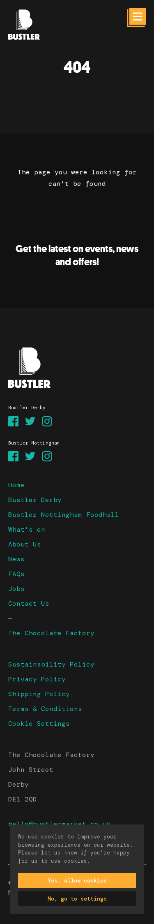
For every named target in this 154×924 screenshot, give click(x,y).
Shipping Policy (39, 694)
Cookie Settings (39, 723)
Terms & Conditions (45, 708)
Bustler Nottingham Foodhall (63, 514)
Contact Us (28, 603)
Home (16, 485)
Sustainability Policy (51, 664)
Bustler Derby (35, 500)
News (16, 559)
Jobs (16, 588)
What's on (26, 529)
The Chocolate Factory (51, 633)
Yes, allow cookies (77, 880)
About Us (24, 544)
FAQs (16, 574)
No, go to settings (77, 898)
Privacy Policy (37, 679)
